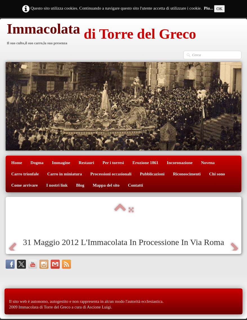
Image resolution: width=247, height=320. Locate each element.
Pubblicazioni (152, 174)
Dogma (36, 162)
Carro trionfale (25, 174)
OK (219, 8)
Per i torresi (113, 162)
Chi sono (217, 174)
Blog (80, 185)
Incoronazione (179, 162)
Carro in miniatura (64, 174)
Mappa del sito (106, 185)
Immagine (61, 162)
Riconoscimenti (187, 174)
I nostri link (57, 185)
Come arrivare (24, 185)
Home (16, 162)
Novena (208, 162)
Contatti (135, 185)
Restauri (86, 162)
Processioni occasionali (111, 174)
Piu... (208, 8)
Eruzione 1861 (145, 162)
